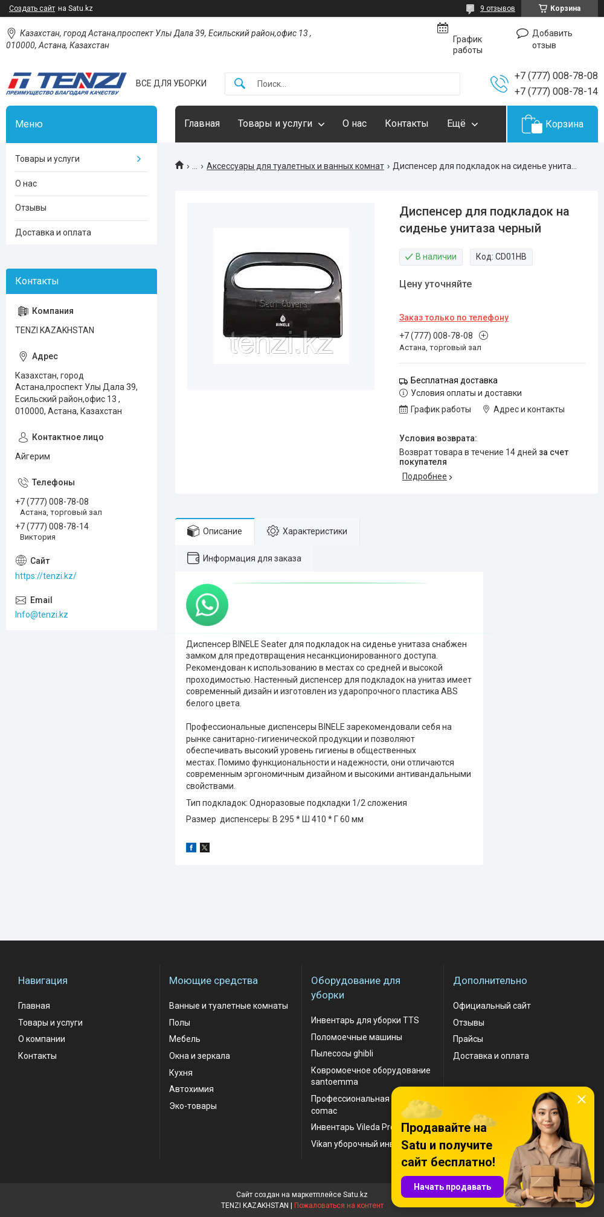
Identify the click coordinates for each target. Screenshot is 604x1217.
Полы (179, 1022)
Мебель (185, 1039)
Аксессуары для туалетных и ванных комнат (295, 166)
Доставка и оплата (53, 232)
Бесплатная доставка (454, 380)
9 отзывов (497, 8)
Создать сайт (32, 8)
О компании (41, 1039)
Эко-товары (193, 1106)
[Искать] (239, 84)
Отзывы (31, 207)
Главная (202, 123)
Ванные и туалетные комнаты (228, 1006)
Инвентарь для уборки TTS (365, 1020)
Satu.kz (355, 1194)
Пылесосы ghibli (342, 1053)
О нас (354, 123)
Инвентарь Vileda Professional (370, 1127)
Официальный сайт (492, 1006)
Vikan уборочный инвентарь (367, 1144)
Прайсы (468, 1039)
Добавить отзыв (552, 39)
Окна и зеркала (199, 1056)
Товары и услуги (275, 123)
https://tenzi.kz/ (46, 576)
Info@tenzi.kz (41, 614)
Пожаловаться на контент (339, 1205)
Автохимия (191, 1089)
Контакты (407, 123)
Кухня (181, 1073)
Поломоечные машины (356, 1037)
